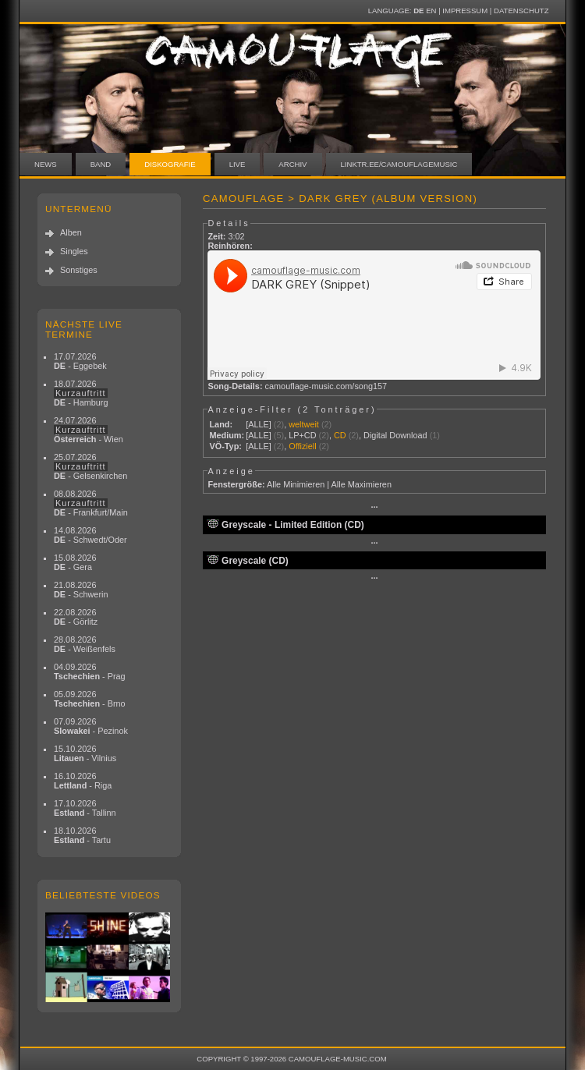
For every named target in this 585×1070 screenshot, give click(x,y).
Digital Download (395, 435)
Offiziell (302, 446)
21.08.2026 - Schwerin (81, 589)
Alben (71, 232)
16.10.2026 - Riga (83, 780)
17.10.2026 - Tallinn (85, 808)
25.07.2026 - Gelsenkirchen (90, 466)
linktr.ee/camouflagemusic (399, 164)
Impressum (465, 10)
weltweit (304, 424)
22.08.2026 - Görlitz (76, 617)
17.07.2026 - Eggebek (80, 361)
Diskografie (169, 164)
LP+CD (302, 435)
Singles (74, 251)
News (45, 164)
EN (431, 10)
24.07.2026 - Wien (88, 430)
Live (237, 164)
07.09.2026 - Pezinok (91, 726)
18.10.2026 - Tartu (82, 835)
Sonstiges (79, 270)
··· (374, 507)
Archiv (292, 164)
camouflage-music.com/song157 (326, 386)
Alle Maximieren (362, 484)
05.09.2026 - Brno (90, 698)
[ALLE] (258, 424)
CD (340, 435)
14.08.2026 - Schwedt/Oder (90, 535)
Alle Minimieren (295, 484)
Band (101, 164)
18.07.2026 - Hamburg (81, 393)
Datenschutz (521, 10)
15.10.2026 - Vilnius (85, 753)
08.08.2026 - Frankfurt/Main (91, 503)
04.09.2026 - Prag (90, 671)
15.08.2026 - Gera (75, 562)
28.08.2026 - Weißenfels (84, 644)
